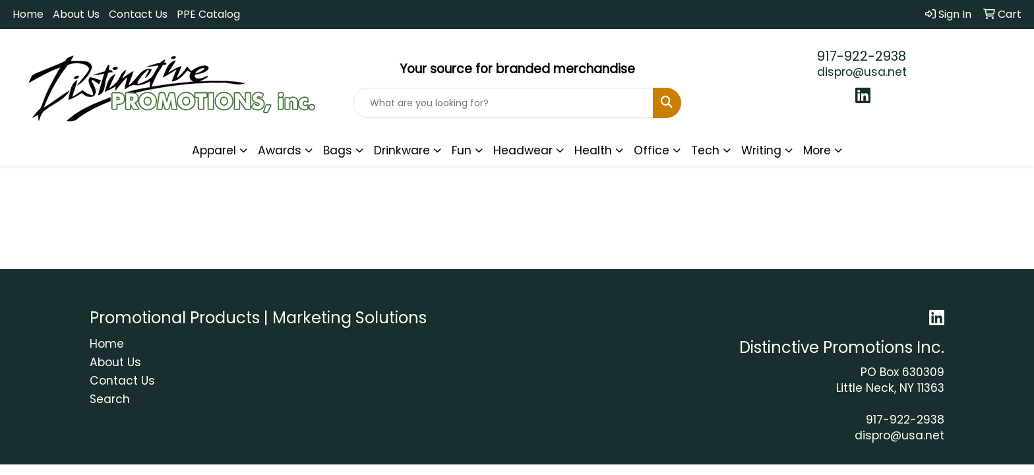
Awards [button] (279, 150)
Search (110, 399)
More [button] (817, 150)
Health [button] (593, 150)
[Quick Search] (503, 103)
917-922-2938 (861, 56)
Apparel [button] (214, 150)
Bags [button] (337, 150)
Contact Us (138, 14)
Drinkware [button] (402, 150)
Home (28, 14)
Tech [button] (705, 150)
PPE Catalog (208, 14)
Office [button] (651, 150)
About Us (76, 14)
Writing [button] (761, 150)
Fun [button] (461, 150)
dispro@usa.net (862, 72)
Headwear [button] (523, 150)
